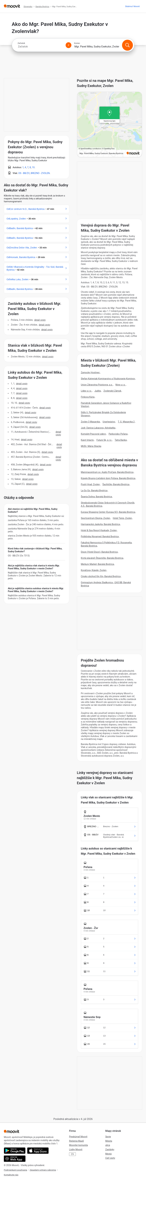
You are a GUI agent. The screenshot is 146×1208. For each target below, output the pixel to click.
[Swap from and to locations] (68, 45)
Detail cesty (40, 320)
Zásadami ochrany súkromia (43, 1170)
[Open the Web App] (14, 1158)
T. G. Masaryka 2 (126, 421)
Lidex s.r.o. (86, 391)
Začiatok (21, 43)
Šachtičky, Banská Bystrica (115, 484)
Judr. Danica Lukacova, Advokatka (98, 428)
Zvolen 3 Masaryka (90, 421)
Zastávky (109, 1149)
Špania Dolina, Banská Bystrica (96, 496)
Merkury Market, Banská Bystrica (97, 564)
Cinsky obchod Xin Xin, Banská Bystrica (101, 576)
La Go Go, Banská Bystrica (94, 490)
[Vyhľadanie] (127, 45)
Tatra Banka (121, 440)
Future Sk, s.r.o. (104, 440)
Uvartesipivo (109, 421)
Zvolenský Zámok (112, 391)
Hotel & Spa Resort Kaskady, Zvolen (99, 530)
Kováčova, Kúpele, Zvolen (93, 570)
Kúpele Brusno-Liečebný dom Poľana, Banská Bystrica (108, 478)
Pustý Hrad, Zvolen (90, 484)
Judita (97, 391)
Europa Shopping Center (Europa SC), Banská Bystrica (108, 512)
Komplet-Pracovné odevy (93, 434)
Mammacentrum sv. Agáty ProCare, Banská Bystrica (107, 472)
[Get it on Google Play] (14, 1150)
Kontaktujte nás (11, 1175)
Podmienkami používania (15, 1170)
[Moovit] (12, 6)
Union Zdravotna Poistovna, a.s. (97, 384)
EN (72, 1154)
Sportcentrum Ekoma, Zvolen (95, 518)
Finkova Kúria (88, 397)
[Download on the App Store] (38, 1150)
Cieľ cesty (110, 1158)
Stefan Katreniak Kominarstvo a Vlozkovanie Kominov (108, 378)
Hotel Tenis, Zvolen (122, 518)
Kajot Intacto (87, 440)
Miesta (108, 1141)
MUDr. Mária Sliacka (91, 446)
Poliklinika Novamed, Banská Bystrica (100, 536)
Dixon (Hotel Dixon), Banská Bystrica (99, 552)
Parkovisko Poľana (118, 434)
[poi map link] (109, 125)
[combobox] (40, 46)
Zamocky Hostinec (90, 372)
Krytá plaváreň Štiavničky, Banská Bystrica (102, 558)
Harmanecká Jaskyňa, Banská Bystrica (100, 524)
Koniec (77, 43)
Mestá (108, 1154)
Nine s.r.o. (120, 384)
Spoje (108, 1136)
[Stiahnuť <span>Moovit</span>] (132, 6)
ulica (107, 1145)
